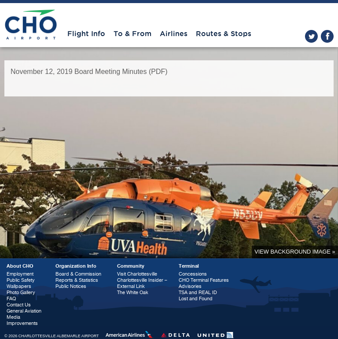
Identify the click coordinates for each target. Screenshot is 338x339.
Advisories (190, 286)
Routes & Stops (223, 33)
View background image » (294, 251)
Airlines (173, 33)
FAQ (11, 298)
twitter (311, 36)
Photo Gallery (21, 292)
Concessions (193, 274)
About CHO (20, 266)
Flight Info (86, 33)
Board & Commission (78, 274)
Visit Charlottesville (137, 274)
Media (13, 317)
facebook (327, 36)
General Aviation (24, 311)
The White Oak (132, 292)
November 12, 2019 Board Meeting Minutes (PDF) (89, 71)
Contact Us (19, 304)
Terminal (189, 266)
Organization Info (75, 266)
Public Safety (21, 280)
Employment (20, 274)
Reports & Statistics (76, 280)
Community (130, 266)
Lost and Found (196, 298)
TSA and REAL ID (198, 292)
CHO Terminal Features (204, 280)
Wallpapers (19, 286)
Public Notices (70, 286)
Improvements (22, 323)
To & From (132, 33)
